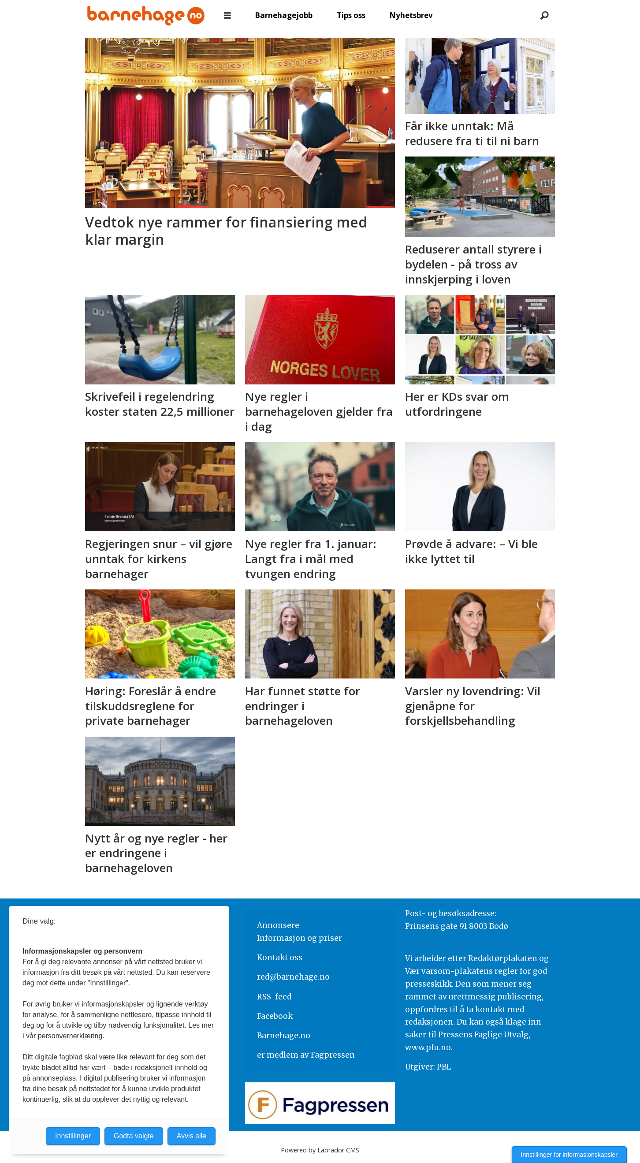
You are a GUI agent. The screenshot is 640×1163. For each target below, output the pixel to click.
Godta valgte (134, 1136)
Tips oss (351, 15)
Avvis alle (191, 1136)
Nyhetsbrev (411, 15)
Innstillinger (73, 1136)
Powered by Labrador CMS (320, 1150)
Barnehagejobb (284, 15)
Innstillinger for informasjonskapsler (569, 1154)
